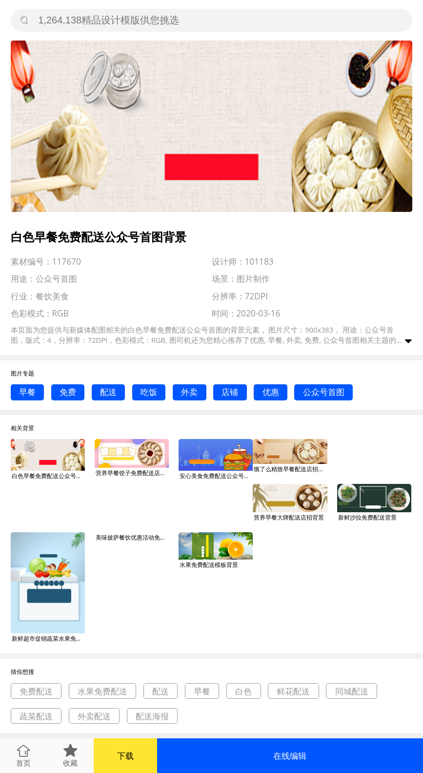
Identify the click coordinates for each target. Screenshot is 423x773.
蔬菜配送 (36, 716)
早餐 (27, 391)
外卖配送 (94, 716)
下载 (125, 755)
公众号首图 (323, 391)
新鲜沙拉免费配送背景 (367, 517)
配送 (108, 391)
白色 (243, 691)
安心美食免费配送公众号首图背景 (216, 476)
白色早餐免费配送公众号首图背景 (48, 476)
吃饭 (149, 391)
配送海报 (152, 716)
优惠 (270, 391)
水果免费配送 (102, 691)
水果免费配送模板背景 (209, 565)
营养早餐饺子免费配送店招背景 (132, 473)
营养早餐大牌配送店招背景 (289, 517)
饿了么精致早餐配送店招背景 (290, 469)
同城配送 (351, 691)
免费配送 (36, 691)
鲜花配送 (293, 691)
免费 (68, 391)
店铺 (230, 391)
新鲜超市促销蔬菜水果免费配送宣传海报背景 (48, 638)
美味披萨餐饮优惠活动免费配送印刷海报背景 (132, 537)
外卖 (189, 391)
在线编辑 (289, 755)
